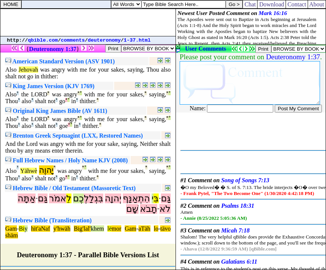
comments (73, 40)
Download (272, 4)
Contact (297, 4)
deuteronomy (104, 40)
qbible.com (43, 40)
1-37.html (137, 40)
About (317, 4)
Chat (250, 4)
